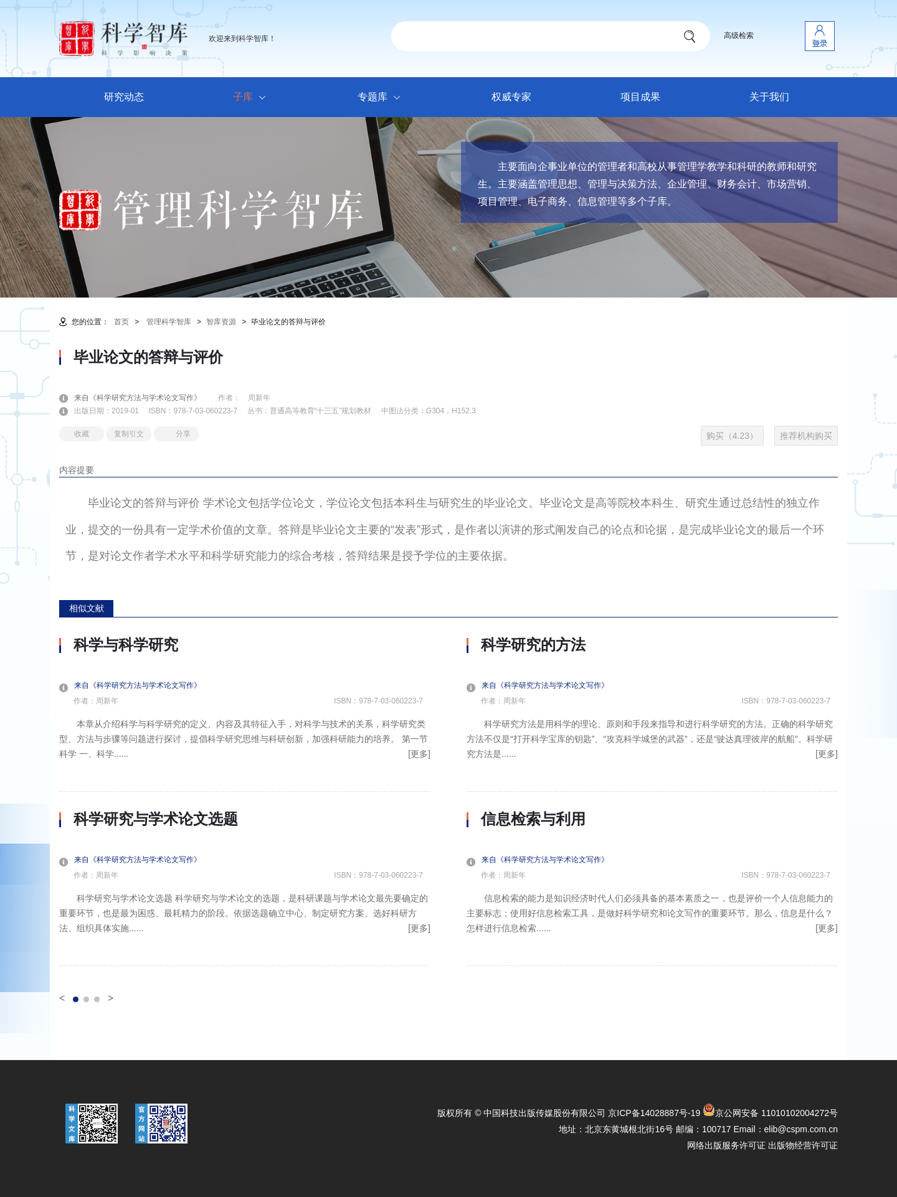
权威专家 (511, 97)
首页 (121, 321)
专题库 (382, 98)
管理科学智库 (168, 321)
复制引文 (129, 434)
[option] (244, 801)
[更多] (419, 754)
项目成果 (640, 97)
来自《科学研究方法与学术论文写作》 (145, 397)
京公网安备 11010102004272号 (770, 1113)
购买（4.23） (732, 436)
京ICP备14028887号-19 (654, 1113)
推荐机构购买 (806, 436)
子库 (252, 98)
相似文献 (86, 608)
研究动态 (124, 97)
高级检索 (739, 35)
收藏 (81, 434)
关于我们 (769, 97)
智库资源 (221, 321)
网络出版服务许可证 (726, 1145)
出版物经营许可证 (803, 1145)
